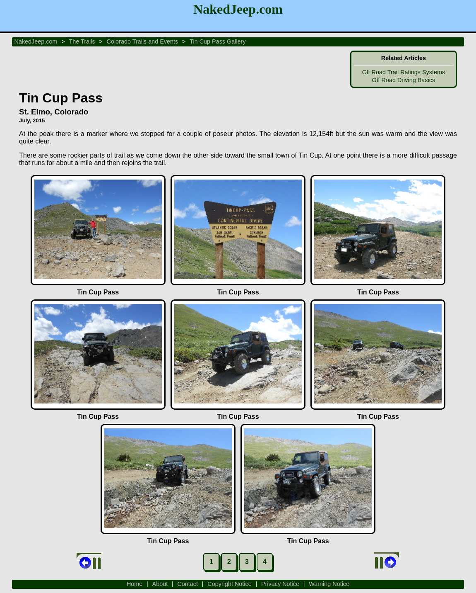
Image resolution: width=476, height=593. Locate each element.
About (160, 584)
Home (134, 584)
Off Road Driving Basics (403, 80)
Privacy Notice (280, 584)
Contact (187, 584)
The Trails (82, 41)
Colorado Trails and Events (142, 41)
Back (89, 561)
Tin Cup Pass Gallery (217, 41)
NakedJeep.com (36, 41)
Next (387, 561)
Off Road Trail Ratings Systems (403, 72)
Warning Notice (329, 584)
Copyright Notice (229, 584)
